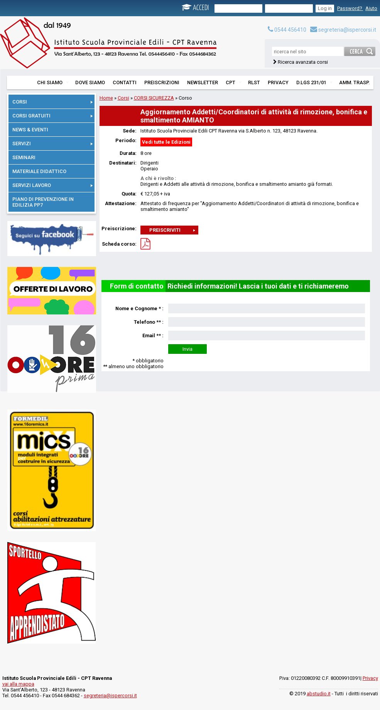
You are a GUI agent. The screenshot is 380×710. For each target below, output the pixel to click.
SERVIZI (52, 143)
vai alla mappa (18, 684)
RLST (254, 82)
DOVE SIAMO (90, 82)
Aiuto (371, 8)
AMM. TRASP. (354, 82)
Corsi (123, 98)
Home (106, 98)
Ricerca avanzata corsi (303, 62)
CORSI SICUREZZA (154, 98)
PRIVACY (278, 82)
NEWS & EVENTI (30, 129)
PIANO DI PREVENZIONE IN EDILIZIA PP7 (43, 202)
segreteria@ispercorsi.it (343, 30)
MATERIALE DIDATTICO (39, 171)
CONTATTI (125, 82)
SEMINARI (23, 157)
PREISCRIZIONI (161, 82)
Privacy (370, 678)
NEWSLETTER (202, 82)
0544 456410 (287, 30)
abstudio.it (319, 693)
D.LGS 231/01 (314, 82)
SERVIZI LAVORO (52, 185)
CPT (234, 82)
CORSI (52, 102)
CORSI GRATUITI (52, 116)
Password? (350, 8)
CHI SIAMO (53, 82)
